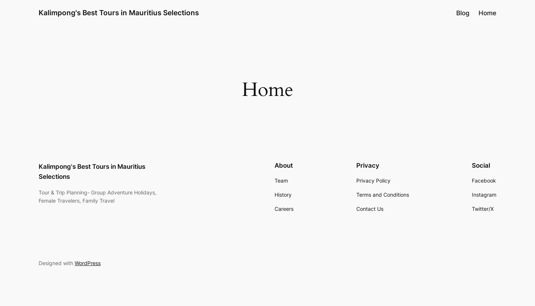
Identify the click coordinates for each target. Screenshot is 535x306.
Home (487, 13)
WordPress (88, 263)
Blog (463, 13)
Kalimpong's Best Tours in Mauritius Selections (119, 12)
